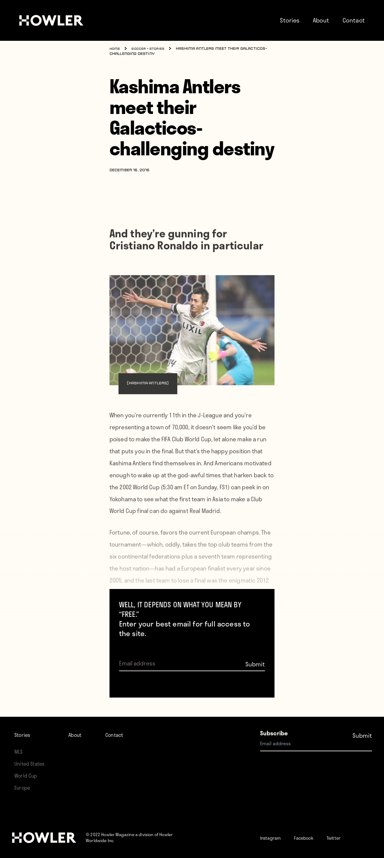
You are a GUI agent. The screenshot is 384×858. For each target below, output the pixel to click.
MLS (19, 751)
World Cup (27, 775)
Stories (289, 20)
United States (31, 763)
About (321, 20)
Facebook (313, 837)
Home (116, 49)
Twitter (348, 837)
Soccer (141, 49)
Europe (23, 787)
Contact (354, 20)
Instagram (273, 837)
